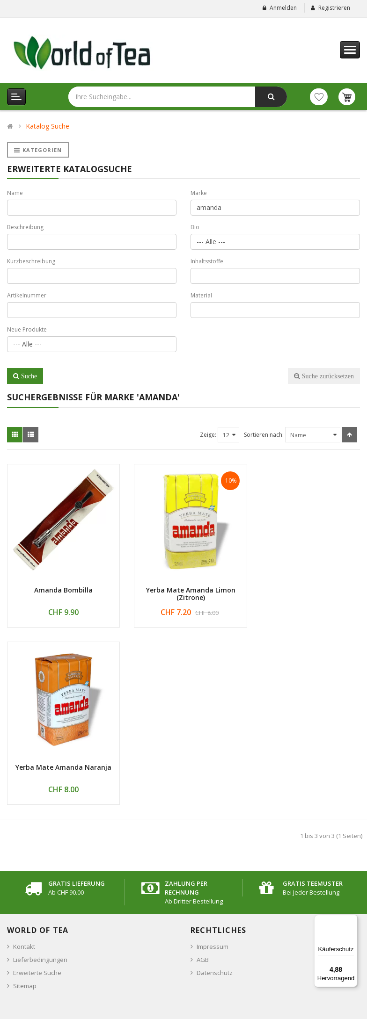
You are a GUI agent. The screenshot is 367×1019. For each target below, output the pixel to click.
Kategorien (38, 149)
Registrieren (334, 8)
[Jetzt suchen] (271, 97)
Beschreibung (25, 227)
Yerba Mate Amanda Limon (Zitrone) (183, 588)
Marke (199, 193)
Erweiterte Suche (37, 790)
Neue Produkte (27, 329)
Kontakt (24, 764)
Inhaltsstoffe (207, 261)
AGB (203, 777)
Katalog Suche (47, 126)
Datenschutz (215, 790)
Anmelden (283, 8)
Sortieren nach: (264, 435)
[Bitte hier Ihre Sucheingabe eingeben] (133, 97)
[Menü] (352, 920)
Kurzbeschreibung (31, 261)
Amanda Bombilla (61, 584)
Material (201, 295)
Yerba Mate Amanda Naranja (306, 584)
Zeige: (208, 435)
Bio (195, 227)
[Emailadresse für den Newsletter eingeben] (91, 953)
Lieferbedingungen (40, 777)
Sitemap (25, 803)
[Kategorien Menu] (16, 96)
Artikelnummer (26, 295)
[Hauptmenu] (350, 49)
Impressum (212, 764)
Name (15, 193)
